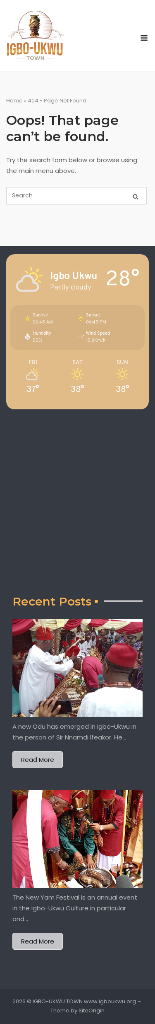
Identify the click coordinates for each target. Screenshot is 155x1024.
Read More (37, 759)
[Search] (135, 195)
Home (14, 101)
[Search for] (76, 195)
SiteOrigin (92, 1010)
